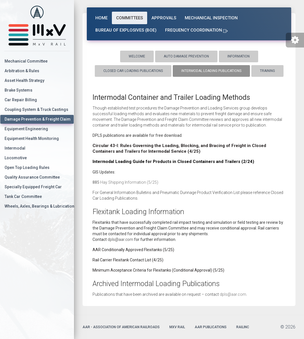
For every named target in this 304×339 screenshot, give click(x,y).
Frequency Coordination (196, 30)
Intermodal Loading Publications (211, 71)
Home (101, 18)
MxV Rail (177, 327)
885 (96, 182)
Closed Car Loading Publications (133, 71)
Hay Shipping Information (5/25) (128, 182)
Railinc (242, 327)
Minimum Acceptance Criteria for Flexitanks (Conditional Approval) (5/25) (158, 270)
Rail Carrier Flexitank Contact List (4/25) (128, 260)
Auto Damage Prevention (186, 56)
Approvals (163, 18)
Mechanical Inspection (211, 18)
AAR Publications (211, 327)
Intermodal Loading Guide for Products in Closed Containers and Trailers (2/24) (173, 161)
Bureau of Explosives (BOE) (126, 30)
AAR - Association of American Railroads (121, 327)
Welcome (137, 56)
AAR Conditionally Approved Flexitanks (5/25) (133, 249)
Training (267, 71)
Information (238, 56)
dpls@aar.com (120, 239)
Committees (129, 18)
